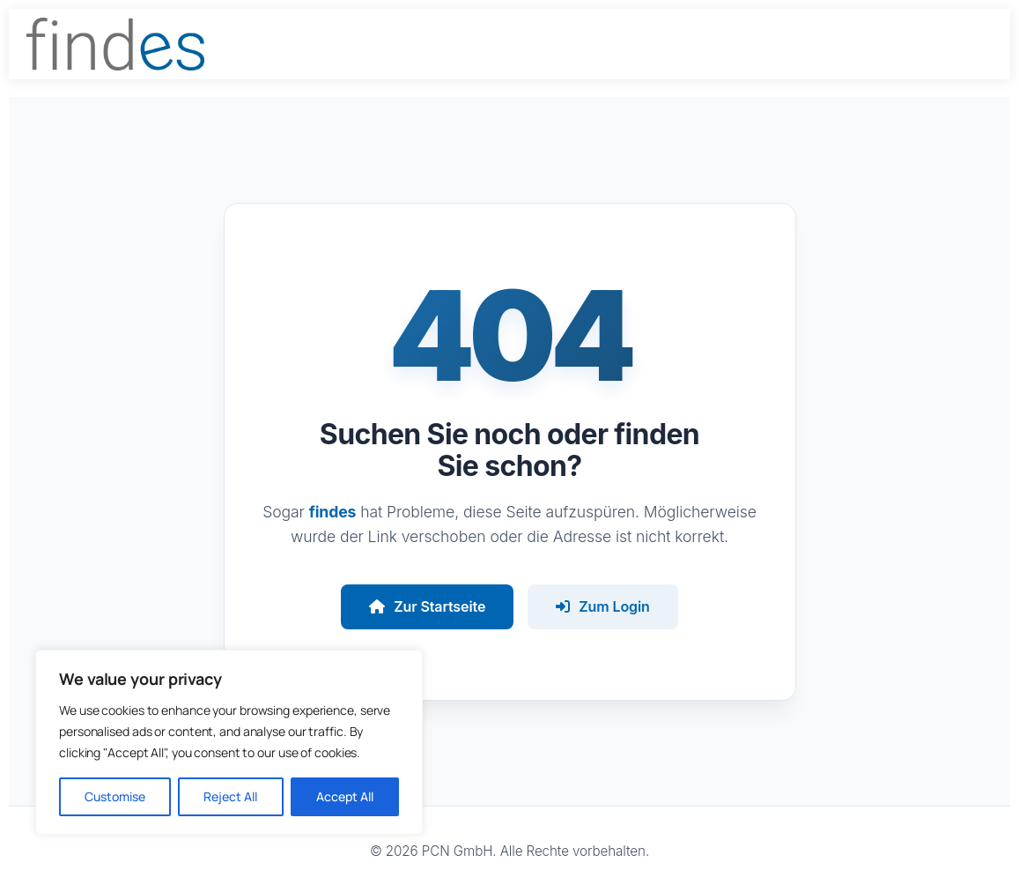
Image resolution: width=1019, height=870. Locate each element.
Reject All (230, 796)
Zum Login (602, 606)
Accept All (344, 796)
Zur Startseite (427, 606)
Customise (115, 796)
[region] (229, 742)
